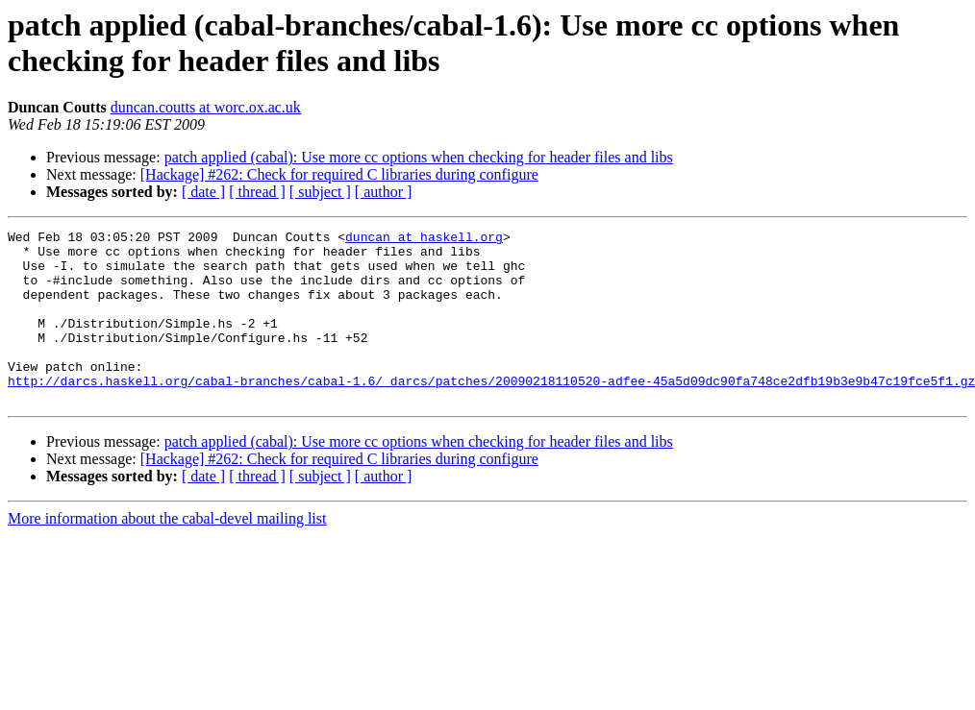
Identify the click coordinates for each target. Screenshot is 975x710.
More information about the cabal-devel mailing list (167, 553)
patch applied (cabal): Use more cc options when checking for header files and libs (418, 157)
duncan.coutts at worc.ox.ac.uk (206, 107)
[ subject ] (320, 192)
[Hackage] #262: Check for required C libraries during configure (339, 174)
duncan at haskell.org (424, 239)
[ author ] (383, 192)
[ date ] (203, 192)
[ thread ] (257, 192)
